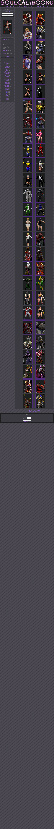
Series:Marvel (7, 85)
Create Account (27, 421)
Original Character (7, 62)
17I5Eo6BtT (7, 94)
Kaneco (7, 88)
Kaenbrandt (4, 53)
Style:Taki (7, 66)
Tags (17, 6)
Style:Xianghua (7, 86)
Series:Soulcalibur (7, 65)
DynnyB (7, 75)
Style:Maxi (7, 83)
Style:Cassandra (7, 87)
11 (39, 411)
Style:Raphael (7, 79)
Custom (7, 61)
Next (9, 11)
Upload (14, 6)
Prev (5, 11)
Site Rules (47, 6)
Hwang (7, 92)
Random (25, 6)
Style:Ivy (7, 70)
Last (39, 410)
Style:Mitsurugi (7, 67)
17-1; (7, 99)
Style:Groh (7, 82)
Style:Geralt (7, 73)
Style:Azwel (7, 68)
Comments (21, 6)
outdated (7, 89)
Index (7, 11)
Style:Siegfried (7, 71)
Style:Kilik (7, 74)
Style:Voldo (7, 91)
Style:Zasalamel (7, 84)
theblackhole (5, 39)
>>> (5, 44)
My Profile (7, 6)
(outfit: (7, 80)
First (29, 410)
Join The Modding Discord (39, 6)
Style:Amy (7, 76)
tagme (7, 63)
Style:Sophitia (7, 72)
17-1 (7, 96)
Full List (7, 56)
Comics (7, 93)
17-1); (7, 98)
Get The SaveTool (31, 6)
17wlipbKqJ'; (7, 95)
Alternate (7, 64)
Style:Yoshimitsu (7, 90)
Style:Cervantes (7, 81)
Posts (11, 6)
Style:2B (7, 78)
